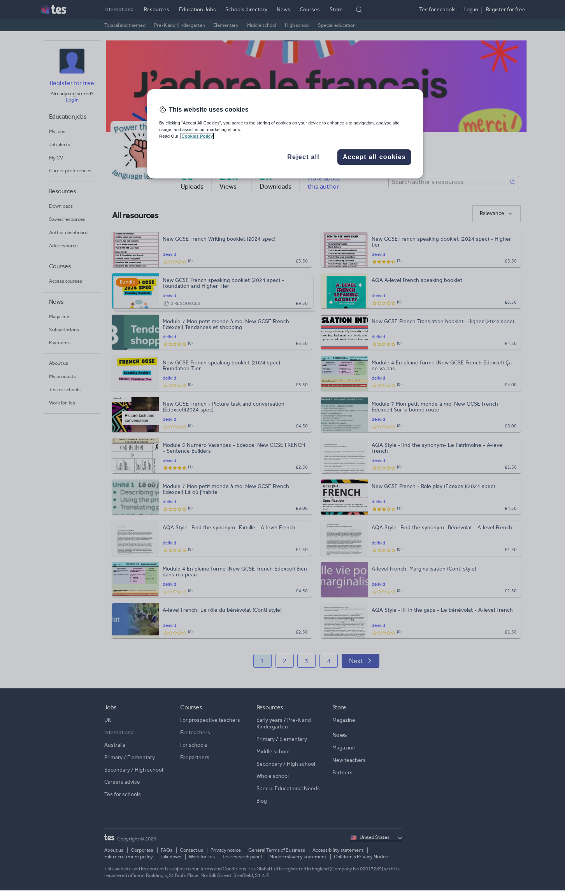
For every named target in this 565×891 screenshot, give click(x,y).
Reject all (303, 157)
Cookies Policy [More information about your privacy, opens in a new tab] (197, 136)
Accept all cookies (374, 157)
